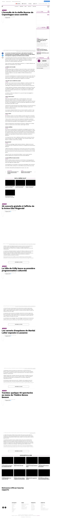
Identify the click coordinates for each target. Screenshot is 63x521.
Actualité (16, 6)
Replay (29, 3)
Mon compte (46, 1)
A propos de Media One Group (16, 1)
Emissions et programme (25, 504)
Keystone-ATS (7, 17)
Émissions (21, 6)
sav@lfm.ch (38, 515)
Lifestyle (29, 6)
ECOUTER (18, 3)
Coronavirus (14, 504)
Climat (13, 505)
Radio (25, 6)
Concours (34, 6)
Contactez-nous (8, 1)
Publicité (3, 1)
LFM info (32, 504)
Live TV (35, 3)
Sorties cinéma (43, 505)
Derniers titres (23, 505)
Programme (24, 3)
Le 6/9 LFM (32, 505)
